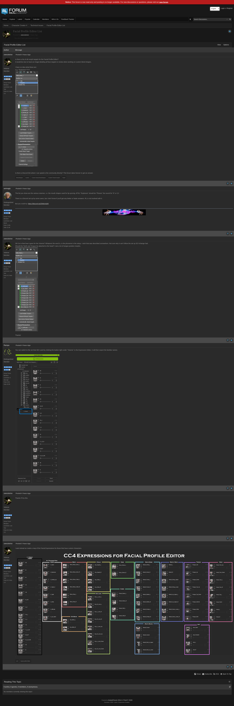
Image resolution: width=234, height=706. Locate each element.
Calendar (36, 19)
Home (4, 19)
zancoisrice (25, 35)
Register (230, 8)
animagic (7, 188)
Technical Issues (36, 25)
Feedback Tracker (67, 19)
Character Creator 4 (19, 25)
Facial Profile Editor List (56, 25)
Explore (12, 19)
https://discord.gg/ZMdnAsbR (38, 204)
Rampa (6, 345)
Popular (28, 19)
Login (223, 8)
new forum (163, 2)
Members (45, 19)
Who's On (55, 19)
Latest (19, 19)
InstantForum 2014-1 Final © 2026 (120, 700)
